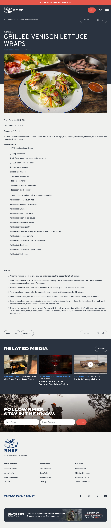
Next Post (27, 333)
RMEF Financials (46, 469)
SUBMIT (81, 422)
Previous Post (12, 333)
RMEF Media (11, 20)
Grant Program (45, 478)
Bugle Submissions (11, 478)
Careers (7, 482)
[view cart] (100, 10)
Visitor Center (9, 473)
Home (5, 20)
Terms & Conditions (82, 482)
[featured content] (55, 515)
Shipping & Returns (82, 473)
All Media (101, 349)
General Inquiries (10, 469)
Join (91, 10)
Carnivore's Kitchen (12, 50)
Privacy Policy (80, 469)
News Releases (45, 473)
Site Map (43, 482)
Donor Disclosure (82, 478)
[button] (92, 19)
